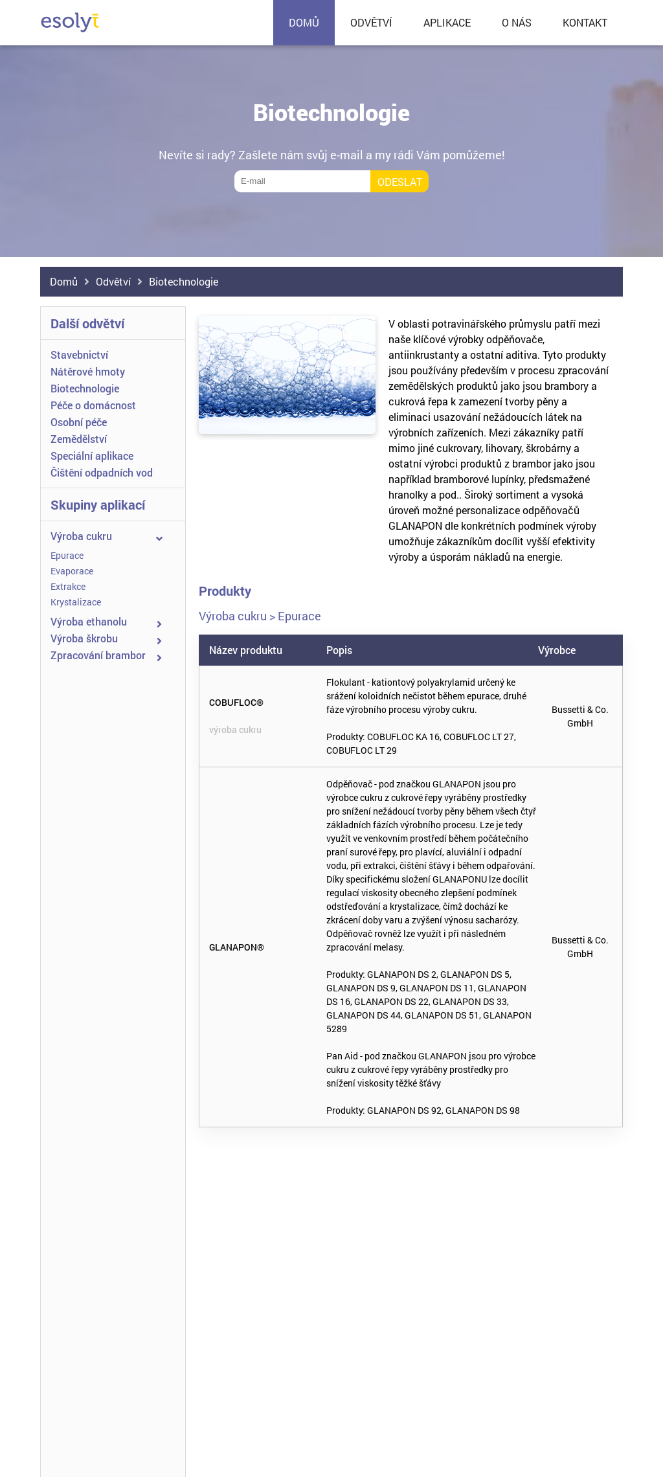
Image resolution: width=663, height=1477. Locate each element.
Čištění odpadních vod (102, 472)
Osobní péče (79, 422)
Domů (64, 281)
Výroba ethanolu (89, 621)
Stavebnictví (79, 354)
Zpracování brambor (98, 655)
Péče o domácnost (93, 405)
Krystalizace (76, 602)
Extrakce (68, 586)
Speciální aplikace (92, 455)
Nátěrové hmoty (88, 371)
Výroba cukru (81, 536)
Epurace (67, 555)
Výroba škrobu (84, 638)
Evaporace (72, 571)
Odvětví (113, 281)
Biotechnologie (183, 281)
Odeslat (399, 181)
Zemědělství (79, 438)
